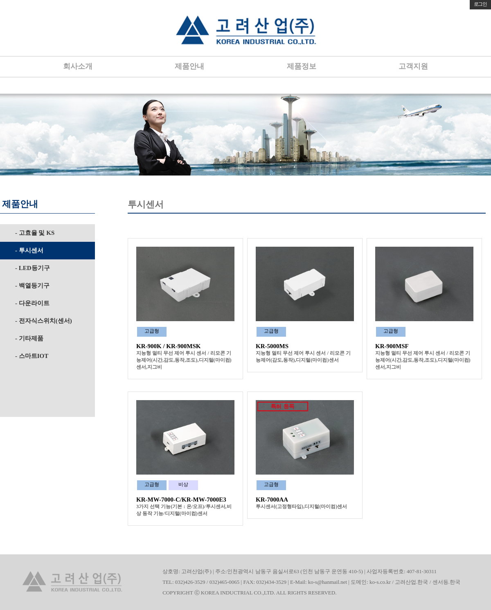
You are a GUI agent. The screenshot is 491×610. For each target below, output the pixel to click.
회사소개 (77, 66)
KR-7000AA (272, 499)
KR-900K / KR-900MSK (168, 346)
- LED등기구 (32, 268)
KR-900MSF (392, 346)
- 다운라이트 (32, 303)
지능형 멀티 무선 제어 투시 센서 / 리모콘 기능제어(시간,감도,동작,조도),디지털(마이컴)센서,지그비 (184, 360)
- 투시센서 (29, 250)
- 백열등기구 (32, 285)
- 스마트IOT (31, 356)
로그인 (480, 4)
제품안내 (189, 66)
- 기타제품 (29, 338)
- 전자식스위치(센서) (43, 320)
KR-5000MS (272, 346)
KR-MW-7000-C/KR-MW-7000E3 (181, 499)
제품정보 (301, 66)
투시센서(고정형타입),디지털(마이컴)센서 (301, 506)
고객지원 (413, 66)
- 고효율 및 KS (34, 233)
